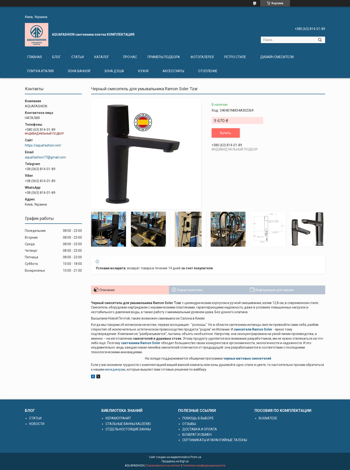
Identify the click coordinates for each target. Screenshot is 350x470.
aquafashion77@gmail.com (45, 157)
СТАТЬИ (77, 57)
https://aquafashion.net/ (43, 145)
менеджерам (115, 369)
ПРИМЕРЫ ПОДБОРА (164, 57)
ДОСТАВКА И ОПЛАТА (199, 429)
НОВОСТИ (36, 424)
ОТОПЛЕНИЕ (207, 71)
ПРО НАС (130, 57)
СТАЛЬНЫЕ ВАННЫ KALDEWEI (128, 424)
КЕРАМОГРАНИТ (118, 418)
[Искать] (320, 40)
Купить (225, 133)
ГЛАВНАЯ (34, 57)
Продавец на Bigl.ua (175, 461)
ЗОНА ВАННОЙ (79, 71)
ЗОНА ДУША (114, 71)
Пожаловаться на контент (163, 465)
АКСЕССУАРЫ (173, 71)
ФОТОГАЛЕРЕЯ (202, 57)
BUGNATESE (268, 418)
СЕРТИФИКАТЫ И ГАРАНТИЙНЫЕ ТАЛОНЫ (214, 440)
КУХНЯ (143, 71)
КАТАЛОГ (101, 57)
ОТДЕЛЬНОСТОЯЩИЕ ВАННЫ (128, 429)
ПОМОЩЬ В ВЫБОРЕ (198, 418)
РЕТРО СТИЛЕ (235, 57)
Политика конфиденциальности (204, 465)
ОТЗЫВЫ (189, 424)
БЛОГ (56, 57)
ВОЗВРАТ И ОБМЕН (197, 434)
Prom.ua (195, 457)
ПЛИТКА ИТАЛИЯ (40, 71)
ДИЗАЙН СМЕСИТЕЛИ (277, 57)
